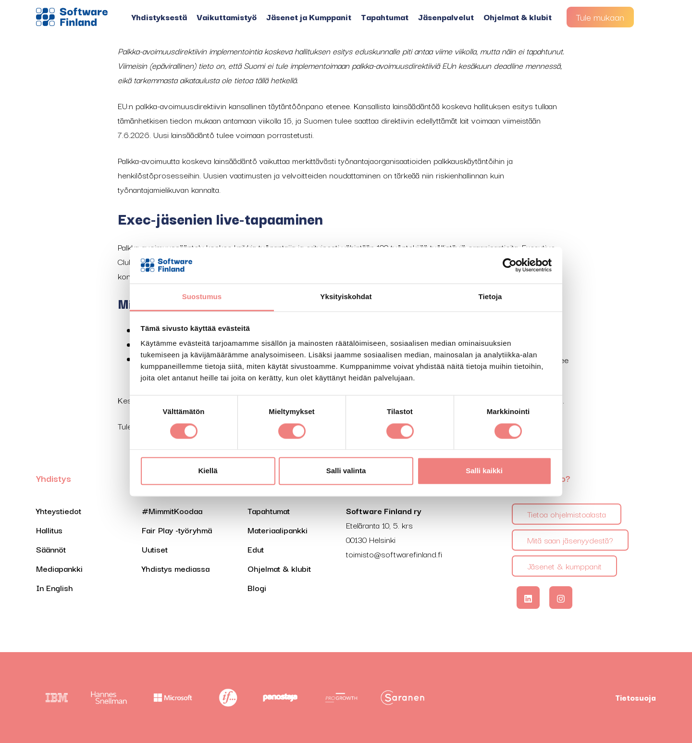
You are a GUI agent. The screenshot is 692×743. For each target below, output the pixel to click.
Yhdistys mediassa (176, 568)
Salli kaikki (484, 471)
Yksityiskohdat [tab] (345, 297)
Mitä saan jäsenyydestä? (570, 539)
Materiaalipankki (277, 529)
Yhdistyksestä (159, 16)
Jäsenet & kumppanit (564, 565)
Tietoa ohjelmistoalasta (566, 513)
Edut (255, 548)
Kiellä (207, 471)
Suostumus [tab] (202, 297)
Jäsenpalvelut (446, 16)
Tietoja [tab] (490, 297)
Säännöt (51, 548)
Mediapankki (59, 568)
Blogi (256, 587)
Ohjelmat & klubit (517, 16)
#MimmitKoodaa (172, 510)
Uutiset (155, 548)
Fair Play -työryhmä (177, 529)
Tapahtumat (384, 16)
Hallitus (49, 529)
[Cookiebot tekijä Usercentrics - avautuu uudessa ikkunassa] (510, 265)
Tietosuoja (635, 697)
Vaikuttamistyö (227, 16)
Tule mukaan (600, 17)
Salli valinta (346, 471)
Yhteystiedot (58, 510)
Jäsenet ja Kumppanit (308, 16)
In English (54, 587)
